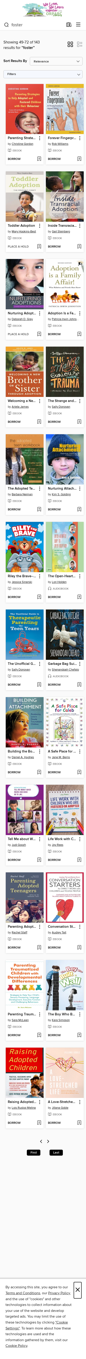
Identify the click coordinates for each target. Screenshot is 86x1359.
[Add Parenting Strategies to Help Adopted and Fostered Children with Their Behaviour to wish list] (39, 159)
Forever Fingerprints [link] (62, 138)
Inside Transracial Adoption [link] (62, 226)
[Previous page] (41, 1142)
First (34, 1153)
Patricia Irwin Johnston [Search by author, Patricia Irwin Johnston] (65, 319)
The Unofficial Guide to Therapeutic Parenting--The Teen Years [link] (22, 664)
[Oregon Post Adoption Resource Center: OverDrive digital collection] (43, 9)
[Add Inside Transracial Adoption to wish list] (79, 247)
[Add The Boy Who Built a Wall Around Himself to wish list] (79, 1035)
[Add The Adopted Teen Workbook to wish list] (39, 510)
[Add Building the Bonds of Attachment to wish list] (39, 773)
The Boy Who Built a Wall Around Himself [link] (62, 1014)
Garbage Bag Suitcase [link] (62, 664)
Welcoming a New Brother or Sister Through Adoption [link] (22, 401)
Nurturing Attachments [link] (62, 489)
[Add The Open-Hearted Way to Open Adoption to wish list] (79, 597)
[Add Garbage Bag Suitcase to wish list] (79, 685)
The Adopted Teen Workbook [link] (22, 489)
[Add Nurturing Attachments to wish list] (79, 510)
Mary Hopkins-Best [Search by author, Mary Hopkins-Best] (24, 231)
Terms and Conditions (23, 1293)
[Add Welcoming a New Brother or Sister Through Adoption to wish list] (39, 422)
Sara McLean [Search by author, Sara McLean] (20, 1020)
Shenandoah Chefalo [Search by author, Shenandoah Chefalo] (65, 669)
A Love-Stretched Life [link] (62, 1102)
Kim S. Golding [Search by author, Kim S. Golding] (61, 494)
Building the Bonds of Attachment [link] (22, 752)
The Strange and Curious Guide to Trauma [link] (62, 401)
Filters (11, 74)
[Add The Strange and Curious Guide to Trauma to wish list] (79, 422)
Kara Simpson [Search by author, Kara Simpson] (61, 1020)
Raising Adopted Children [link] (22, 1102)
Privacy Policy (59, 1293)
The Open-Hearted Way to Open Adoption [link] (62, 576)
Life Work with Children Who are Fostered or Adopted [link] (62, 839)
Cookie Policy (16, 1345)
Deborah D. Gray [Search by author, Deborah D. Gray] (22, 319)
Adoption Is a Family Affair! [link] (62, 313)
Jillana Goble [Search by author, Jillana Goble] (60, 1108)
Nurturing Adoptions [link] (22, 313)
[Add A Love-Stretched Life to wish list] (79, 1123)
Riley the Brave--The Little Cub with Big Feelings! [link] (22, 576)
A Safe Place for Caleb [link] (62, 752)
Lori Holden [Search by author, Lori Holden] (59, 582)
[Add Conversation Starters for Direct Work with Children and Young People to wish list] (79, 948)
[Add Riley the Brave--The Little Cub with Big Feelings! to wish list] (39, 597)
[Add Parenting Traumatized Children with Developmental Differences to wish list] (39, 1035)
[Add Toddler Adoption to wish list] (39, 247)
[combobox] (34, 24)
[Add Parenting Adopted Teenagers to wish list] (39, 948)
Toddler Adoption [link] (21, 226)
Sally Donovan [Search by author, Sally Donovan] (61, 407)
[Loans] (69, 25)
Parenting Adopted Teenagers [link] (22, 927)
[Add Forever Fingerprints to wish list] (79, 159)
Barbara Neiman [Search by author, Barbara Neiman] (22, 494)
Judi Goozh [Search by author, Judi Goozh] (19, 845)
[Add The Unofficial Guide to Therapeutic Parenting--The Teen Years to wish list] (39, 685)
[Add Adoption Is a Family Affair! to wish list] (79, 334)
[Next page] (48, 1142)
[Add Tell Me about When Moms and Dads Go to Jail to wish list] (39, 860)
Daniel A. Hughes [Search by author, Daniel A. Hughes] (23, 757)
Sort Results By (15, 61)
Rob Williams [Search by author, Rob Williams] (60, 144)
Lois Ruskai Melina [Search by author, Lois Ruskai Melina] (24, 1108)
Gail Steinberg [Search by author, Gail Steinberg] (61, 231)
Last (56, 1153)
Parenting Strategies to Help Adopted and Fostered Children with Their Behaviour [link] (22, 138)
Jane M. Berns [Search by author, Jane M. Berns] (61, 757)
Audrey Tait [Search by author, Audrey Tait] (59, 932)
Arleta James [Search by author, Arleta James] (20, 407)
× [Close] (77, 1290)
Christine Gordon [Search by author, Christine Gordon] (22, 144)
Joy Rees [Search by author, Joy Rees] (57, 845)
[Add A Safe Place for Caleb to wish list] (79, 773)
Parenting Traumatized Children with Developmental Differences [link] (22, 1014)
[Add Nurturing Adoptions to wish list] (39, 334)
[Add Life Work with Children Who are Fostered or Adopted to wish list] (79, 860)
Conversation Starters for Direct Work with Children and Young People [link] (62, 927)
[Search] (6, 25)
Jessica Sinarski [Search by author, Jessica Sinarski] (22, 582)
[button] (70, 45)
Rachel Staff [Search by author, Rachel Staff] (19, 932)
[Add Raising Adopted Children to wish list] (39, 1123)
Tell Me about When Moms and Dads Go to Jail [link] (22, 839)
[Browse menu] (78, 25)
